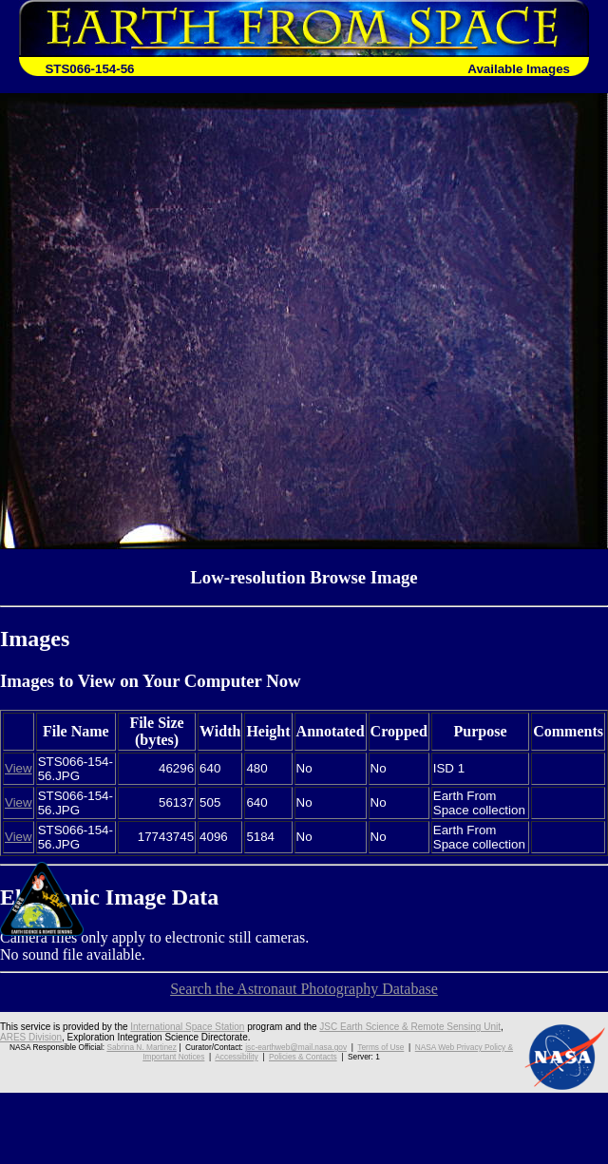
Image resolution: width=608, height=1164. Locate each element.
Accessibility (236, 1056)
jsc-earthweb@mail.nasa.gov (296, 1047)
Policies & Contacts (303, 1056)
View (18, 768)
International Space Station (187, 1026)
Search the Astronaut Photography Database (304, 989)
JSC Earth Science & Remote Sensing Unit (410, 1026)
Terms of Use (380, 1047)
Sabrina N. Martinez (141, 1047)
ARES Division (31, 1037)
